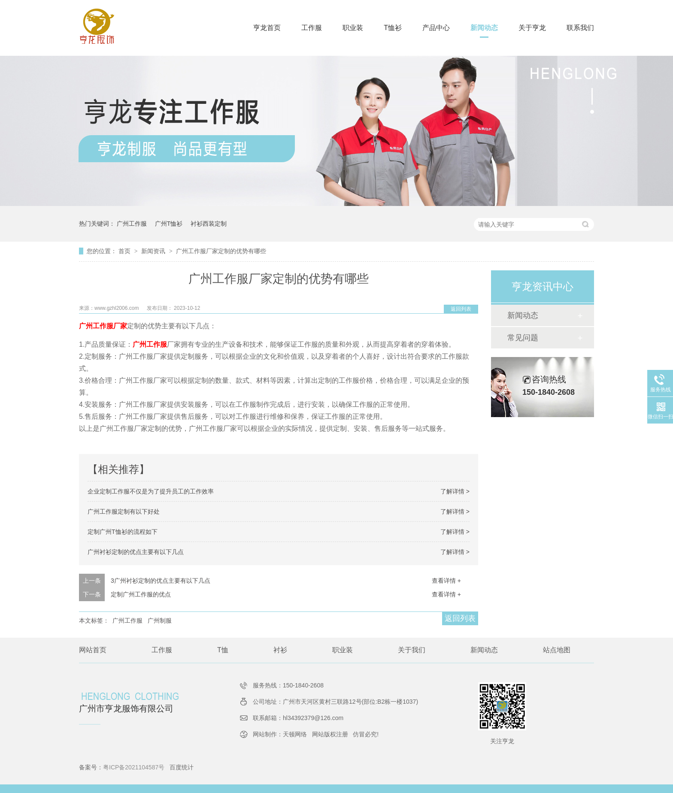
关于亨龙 (532, 27)
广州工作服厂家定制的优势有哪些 (221, 251)
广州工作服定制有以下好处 (124, 511)
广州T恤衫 (169, 223)
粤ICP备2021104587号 (133, 767)
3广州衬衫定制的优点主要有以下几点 (160, 580)
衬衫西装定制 (209, 223)
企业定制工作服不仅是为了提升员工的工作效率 (151, 491)
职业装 (353, 27)
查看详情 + (446, 580)
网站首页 (92, 650)
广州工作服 (132, 223)
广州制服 (160, 620)
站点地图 (556, 650)
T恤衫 (393, 27)
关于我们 (411, 650)
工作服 (311, 27)
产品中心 (436, 27)
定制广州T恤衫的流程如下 (123, 531)
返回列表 (461, 309)
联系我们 (580, 27)
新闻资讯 (154, 251)
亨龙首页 (267, 27)
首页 (125, 251)
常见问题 (522, 337)
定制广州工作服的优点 (141, 594)
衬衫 (280, 650)
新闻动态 (484, 27)
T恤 (222, 650)
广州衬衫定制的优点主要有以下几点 (136, 551)
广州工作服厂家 (103, 326)
